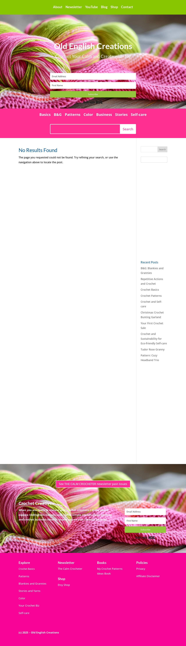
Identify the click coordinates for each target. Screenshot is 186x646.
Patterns (72, 115)
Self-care (139, 115)
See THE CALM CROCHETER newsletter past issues (93, 484)
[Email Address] (93, 76)
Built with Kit (93, 102)
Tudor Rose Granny (152, 349)
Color (88, 115)
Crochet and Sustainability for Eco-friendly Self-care (154, 338)
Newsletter (74, 7)
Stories (121, 115)
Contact (127, 7)
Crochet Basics (150, 289)
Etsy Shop (64, 585)
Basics (45, 115)
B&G (58, 115)
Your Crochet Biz (29, 605)
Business (104, 115)
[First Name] (93, 85)
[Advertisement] (162, 210)
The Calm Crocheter (70, 568)
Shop (114, 7)
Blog (104, 7)
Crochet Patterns (151, 295)
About (57, 7)
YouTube (91, 7)
